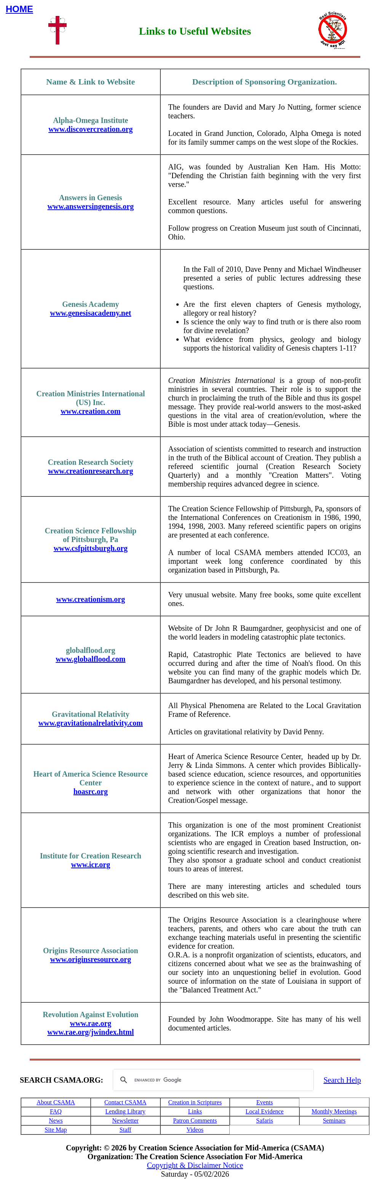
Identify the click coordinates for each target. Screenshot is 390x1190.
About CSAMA (56, 1102)
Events (264, 1102)
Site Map (56, 1129)
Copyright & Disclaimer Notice (195, 1165)
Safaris (264, 1120)
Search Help (342, 1080)
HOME (19, 9)
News (55, 1120)
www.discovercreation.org (90, 129)
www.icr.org (90, 864)
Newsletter (125, 1120)
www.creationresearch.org (90, 471)
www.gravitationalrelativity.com (90, 723)
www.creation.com (90, 411)
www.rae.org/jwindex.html (90, 1032)
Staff (125, 1129)
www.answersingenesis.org (91, 206)
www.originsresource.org (90, 959)
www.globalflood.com (90, 659)
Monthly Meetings (334, 1111)
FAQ (56, 1111)
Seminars (334, 1120)
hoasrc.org (91, 791)
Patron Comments (195, 1120)
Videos (195, 1129)
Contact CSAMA (125, 1102)
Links (195, 1111)
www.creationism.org (90, 599)
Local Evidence (265, 1111)
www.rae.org (90, 1023)
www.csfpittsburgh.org (91, 548)
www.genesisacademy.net (90, 313)
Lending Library (125, 1111)
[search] (212, 1080)
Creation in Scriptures (195, 1102)
